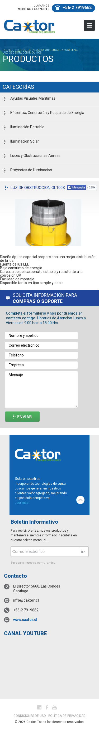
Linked (39, 707)
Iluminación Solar (24, 141)
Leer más (22, 503)
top (80, 500)
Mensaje (41, 389)
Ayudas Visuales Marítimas (32, 98)
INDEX (7, 49)
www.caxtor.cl (25, 619)
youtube (54, 707)
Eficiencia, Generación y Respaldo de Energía (47, 113)
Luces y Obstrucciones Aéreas (35, 155)
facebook (47, 707)
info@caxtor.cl (26, 600)
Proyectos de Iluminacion (31, 170)
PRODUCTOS (23, 49)
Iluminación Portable (27, 127)
